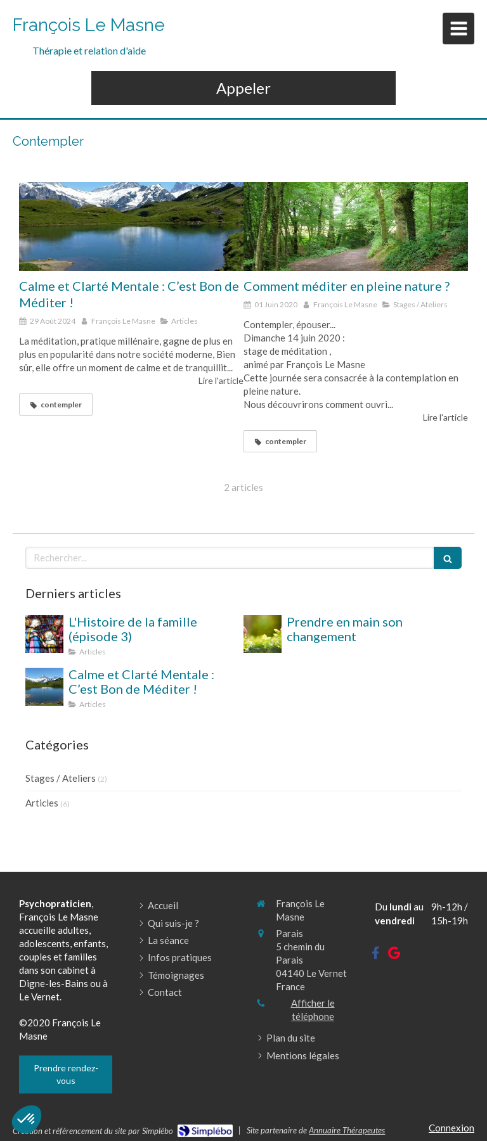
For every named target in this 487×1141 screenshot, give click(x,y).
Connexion (451, 1127)
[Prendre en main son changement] (263, 634)
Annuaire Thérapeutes (347, 1130)
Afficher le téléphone (313, 1009)
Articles (41, 802)
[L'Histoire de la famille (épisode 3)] (44, 634)
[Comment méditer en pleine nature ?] (356, 227)
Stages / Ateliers (60, 778)
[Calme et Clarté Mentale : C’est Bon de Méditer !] (131, 227)
